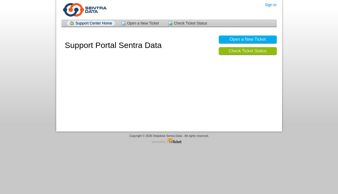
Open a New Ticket (143, 23)
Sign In (271, 5)
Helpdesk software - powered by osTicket (169, 141)
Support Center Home (94, 23)
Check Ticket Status (190, 23)
